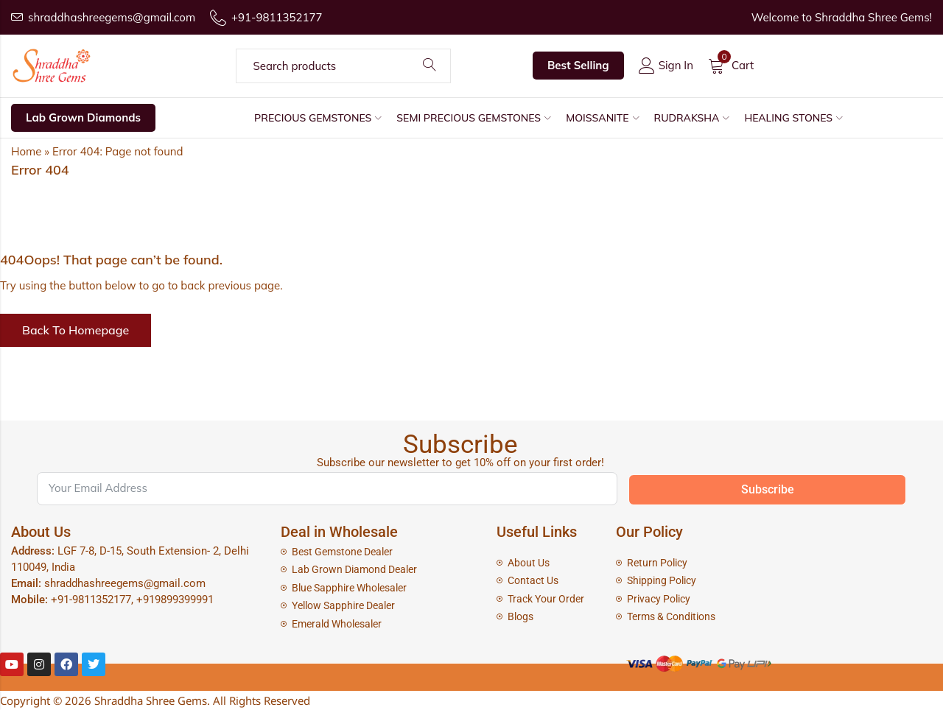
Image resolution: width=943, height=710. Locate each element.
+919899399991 (175, 599)
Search (429, 65)
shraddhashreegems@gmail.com (125, 583)
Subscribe (767, 489)
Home (26, 151)
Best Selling (578, 65)
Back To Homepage (75, 330)
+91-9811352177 (91, 599)
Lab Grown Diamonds (83, 117)
